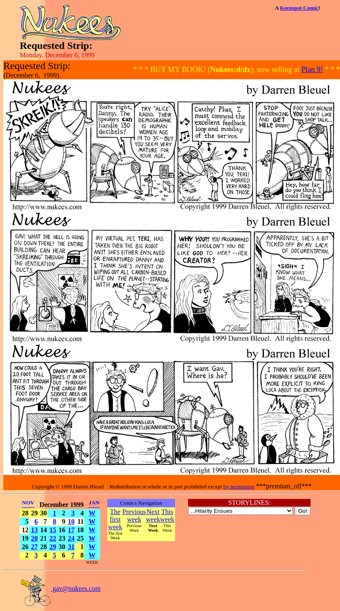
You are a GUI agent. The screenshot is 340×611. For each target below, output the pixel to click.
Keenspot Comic (299, 8)
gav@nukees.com (60, 588)
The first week (115, 519)
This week (167, 515)
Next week (153, 515)
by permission (238, 486)
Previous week (134, 515)
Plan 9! (312, 69)
